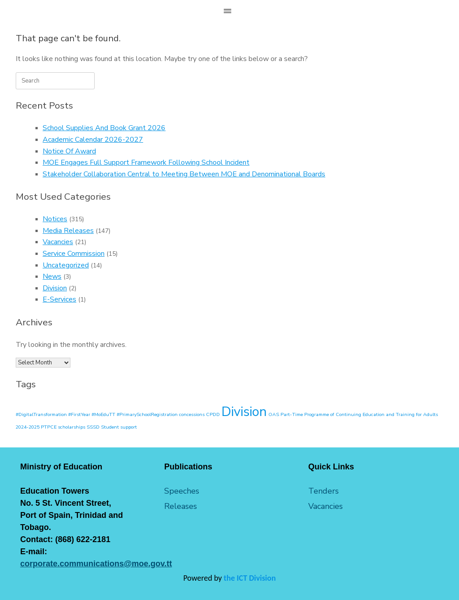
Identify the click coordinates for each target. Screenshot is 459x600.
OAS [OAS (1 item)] (273, 414)
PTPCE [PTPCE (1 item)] (49, 427)
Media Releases (68, 231)
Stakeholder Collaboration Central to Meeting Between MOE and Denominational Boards (184, 174)
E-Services (59, 299)
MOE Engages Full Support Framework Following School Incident (146, 162)
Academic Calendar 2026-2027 (93, 140)
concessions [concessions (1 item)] (192, 414)
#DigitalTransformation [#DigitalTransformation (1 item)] (41, 414)
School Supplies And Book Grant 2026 (104, 128)
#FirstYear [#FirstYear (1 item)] (79, 414)
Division (55, 288)
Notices (55, 219)
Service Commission (74, 253)
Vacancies (58, 242)
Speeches (181, 491)
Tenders (323, 491)
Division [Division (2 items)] (244, 411)
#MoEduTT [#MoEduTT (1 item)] (103, 414)
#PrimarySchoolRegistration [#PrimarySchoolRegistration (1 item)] (147, 414)
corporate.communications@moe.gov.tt (96, 563)
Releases (180, 506)
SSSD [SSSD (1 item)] (93, 427)
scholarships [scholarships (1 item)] (71, 427)
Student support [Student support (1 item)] (119, 427)
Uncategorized (66, 265)
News (52, 276)
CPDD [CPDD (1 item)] (213, 414)
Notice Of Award (69, 151)
